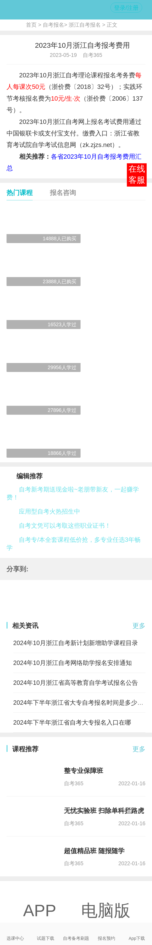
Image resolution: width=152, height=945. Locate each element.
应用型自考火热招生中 (49, 511)
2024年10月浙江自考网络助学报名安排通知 (72, 662)
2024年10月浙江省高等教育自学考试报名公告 (75, 682)
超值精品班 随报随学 (94, 850)
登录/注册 (126, 8)
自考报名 (53, 25)
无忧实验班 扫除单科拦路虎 (104, 810)
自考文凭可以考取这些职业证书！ (65, 525)
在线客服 (136, 174)
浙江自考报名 (85, 25)
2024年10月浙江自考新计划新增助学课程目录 (75, 642)
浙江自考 (65, 75)
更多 (138, 625)
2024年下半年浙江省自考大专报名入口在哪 (72, 722)
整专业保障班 (83, 770)
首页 (31, 25)
